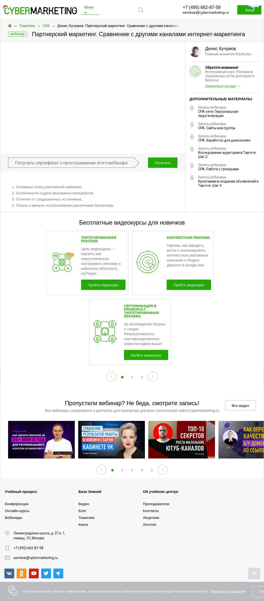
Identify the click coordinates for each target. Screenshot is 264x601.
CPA (46, 26)
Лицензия (151, 517)
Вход (249, 10)
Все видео (240, 406)
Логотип (149, 524)
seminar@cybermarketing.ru (206, 12)
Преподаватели (156, 504)
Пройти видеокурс (103, 285)
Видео (83, 504)
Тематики (27, 26)
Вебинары (13, 517)
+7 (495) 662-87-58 (202, 7)
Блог (82, 511)
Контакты (151, 511)
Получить (163, 163)
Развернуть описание (226, 591)
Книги (83, 524)
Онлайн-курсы (17, 511)
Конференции (16, 504)
